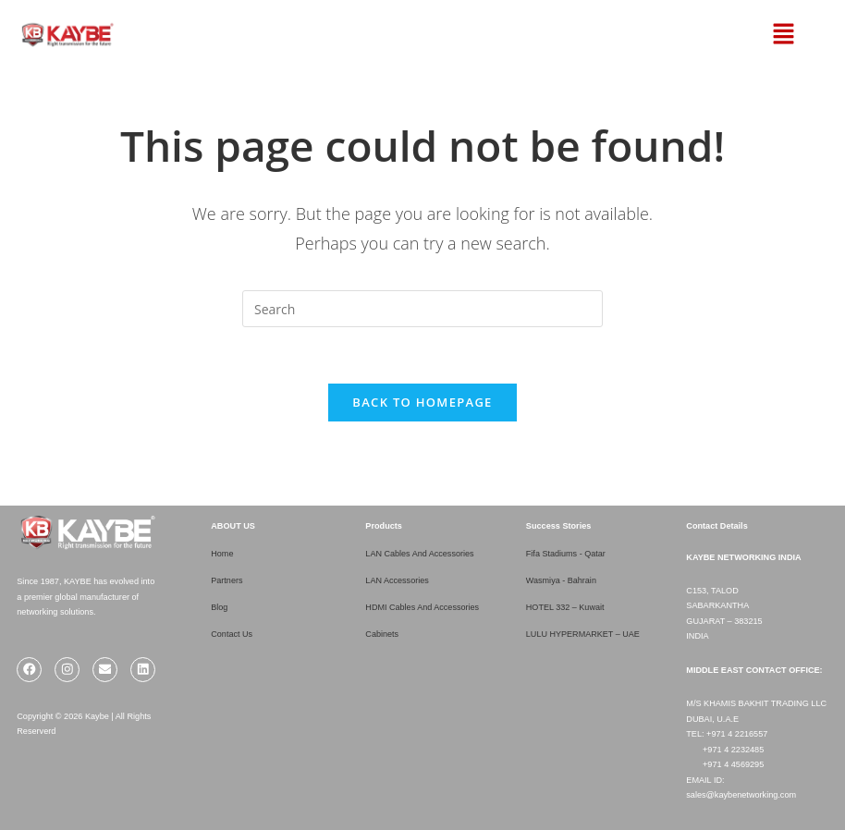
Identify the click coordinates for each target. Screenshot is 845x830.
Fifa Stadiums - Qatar (566, 553)
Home (222, 553)
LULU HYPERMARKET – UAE (583, 634)
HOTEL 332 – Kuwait (565, 607)
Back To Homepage (422, 402)
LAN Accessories (397, 580)
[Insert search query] (422, 308)
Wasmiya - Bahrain (561, 580)
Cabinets (381, 634)
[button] (761, 34)
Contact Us (231, 634)
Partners (227, 580)
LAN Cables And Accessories (419, 553)
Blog (219, 607)
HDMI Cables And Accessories (422, 607)
